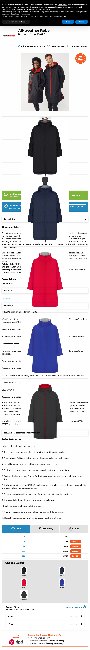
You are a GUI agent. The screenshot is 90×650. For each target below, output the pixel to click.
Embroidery (45, 529)
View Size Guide (76, 607)
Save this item (58, 46)
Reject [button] (68, 22)
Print (74, 528)
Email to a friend (80, 46)
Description (45, 219)
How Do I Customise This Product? (45, 433)
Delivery (45, 305)
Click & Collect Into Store (33, 46)
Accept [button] (81, 22)
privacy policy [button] (62, 5)
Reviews (45, 290)
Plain (16, 529)
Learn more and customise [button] (16, 22)
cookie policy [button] (45, 9)
